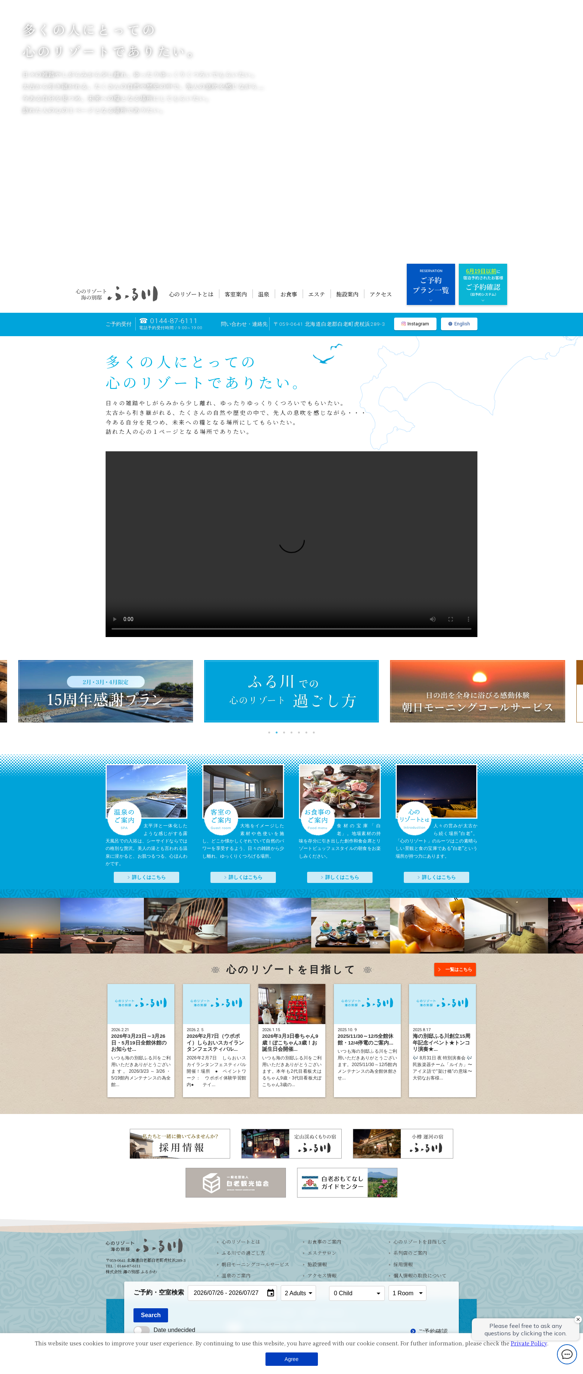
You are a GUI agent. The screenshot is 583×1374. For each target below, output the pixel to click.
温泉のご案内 (236, 1276)
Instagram (415, 324)
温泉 (263, 294)
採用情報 (403, 1264)
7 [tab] (314, 732)
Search (151, 1315)
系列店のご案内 (410, 1253)
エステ (316, 294)
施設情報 (317, 1264)
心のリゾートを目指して (420, 1242)
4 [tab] (291, 732)
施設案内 (347, 294)
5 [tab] (299, 732)
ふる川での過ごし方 (243, 1253)
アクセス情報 (321, 1276)
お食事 (288, 294)
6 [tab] (306, 732)
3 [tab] (284, 732)
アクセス (381, 294)
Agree (291, 1359)
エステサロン (321, 1253)
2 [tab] (276, 732)
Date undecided (164, 1330)
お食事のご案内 (324, 1242)
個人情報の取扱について (420, 1276)
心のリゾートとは (191, 294)
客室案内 (236, 294)
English (459, 324)
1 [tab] (269, 732)
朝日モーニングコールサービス (255, 1264)
